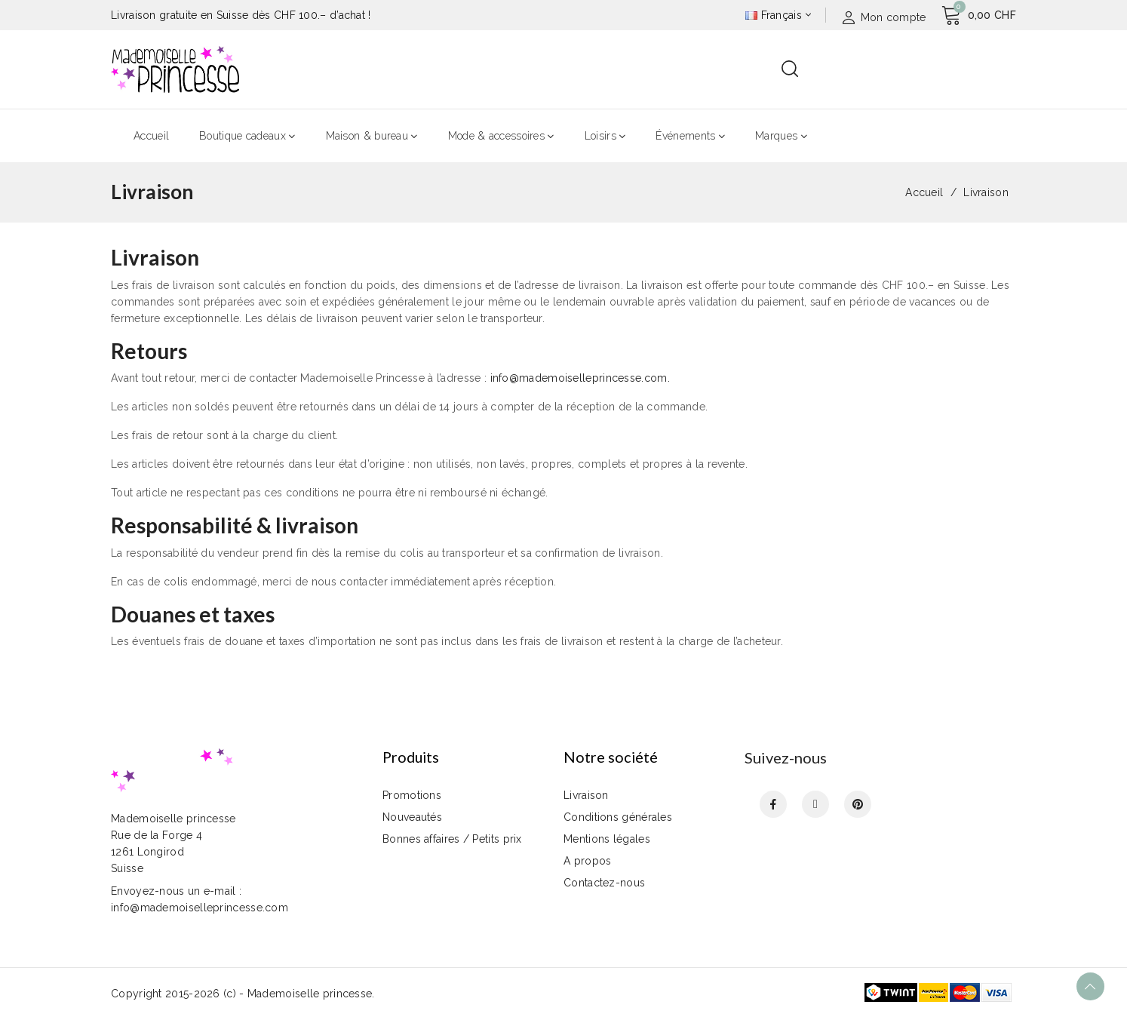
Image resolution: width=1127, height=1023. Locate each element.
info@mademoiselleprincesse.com (579, 378)
